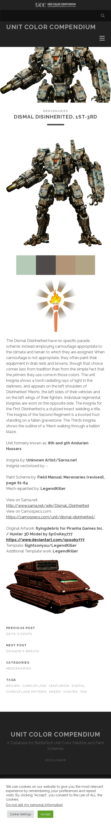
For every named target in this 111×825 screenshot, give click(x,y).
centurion (59, 686)
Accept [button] (45, 814)
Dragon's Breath (22, 651)
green (55, 691)
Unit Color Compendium (51, 27)
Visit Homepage (55, 5)
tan (83, 691)
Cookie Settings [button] (20, 814)
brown (13, 686)
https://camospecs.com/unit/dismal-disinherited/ (50, 517)
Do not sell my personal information (34, 805)
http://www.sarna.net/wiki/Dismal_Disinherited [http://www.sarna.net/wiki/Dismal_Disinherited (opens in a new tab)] (47, 505)
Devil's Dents (19, 634)
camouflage (34, 686)
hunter (70, 691)
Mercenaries (55, 111)
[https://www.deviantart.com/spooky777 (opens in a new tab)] (45, 540)
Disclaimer (55, 760)
